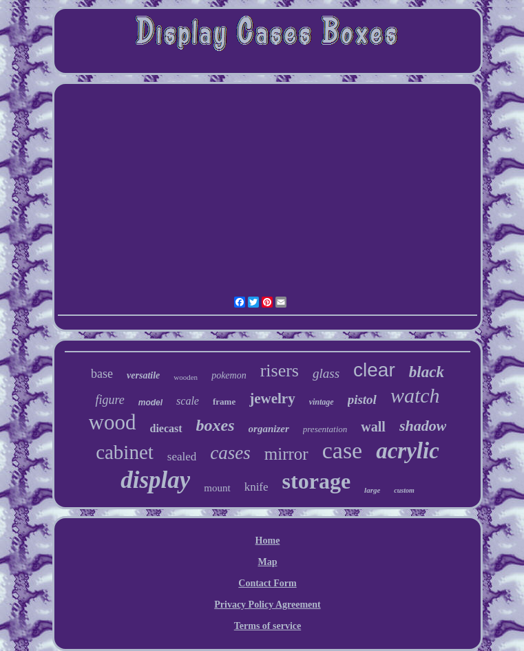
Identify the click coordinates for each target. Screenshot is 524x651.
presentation (325, 429)
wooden (186, 377)
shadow (422, 425)
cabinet (125, 452)
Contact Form (267, 583)
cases (230, 452)
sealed (181, 456)
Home (267, 540)
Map (267, 562)
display (155, 480)
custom (404, 490)
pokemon (229, 375)
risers (279, 371)
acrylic (407, 450)
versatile (143, 375)
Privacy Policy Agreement (267, 604)
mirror (286, 454)
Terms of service (267, 626)
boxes (215, 425)
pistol (362, 399)
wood (112, 422)
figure (109, 400)
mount (217, 487)
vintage (321, 402)
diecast (166, 428)
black (426, 372)
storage (316, 481)
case (342, 450)
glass (326, 373)
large (372, 490)
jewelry (272, 398)
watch (415, 395)
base (102, 374)
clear (374, 370)
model (150, 402)
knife (256, 486)
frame (224, 401)
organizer (269, 428)
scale (187, 401)
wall (373, 426)
